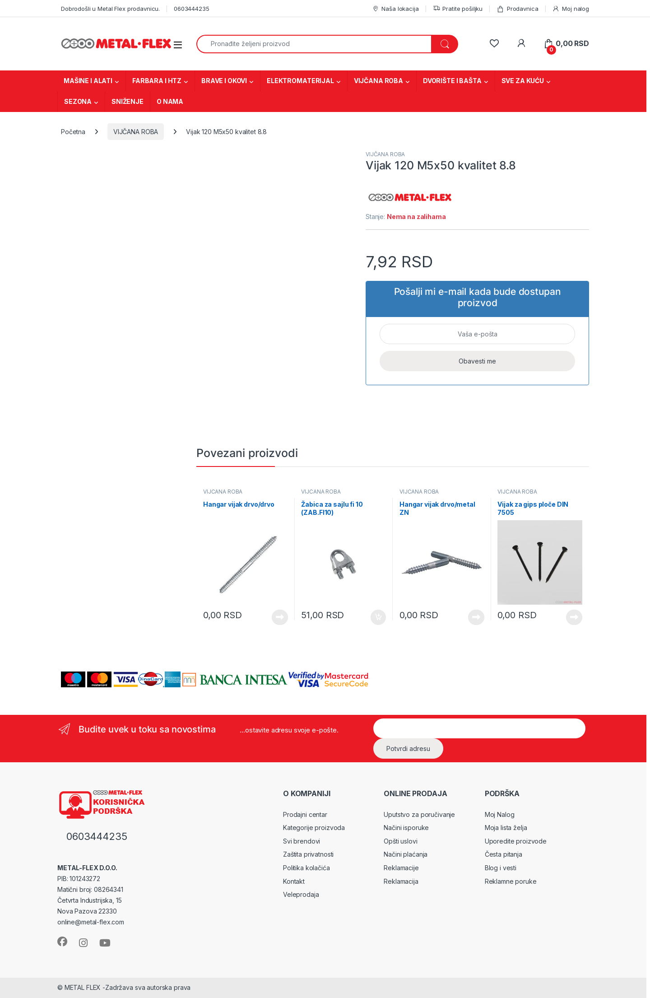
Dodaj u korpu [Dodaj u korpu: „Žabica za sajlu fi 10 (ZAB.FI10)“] (378, 617)
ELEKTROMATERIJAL (300, 80)
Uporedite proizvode (516, 841)
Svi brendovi (301, 841)
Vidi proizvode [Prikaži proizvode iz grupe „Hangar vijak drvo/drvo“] (280, 617)
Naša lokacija (395, 9)
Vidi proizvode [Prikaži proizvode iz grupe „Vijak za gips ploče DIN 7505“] (574, 617)
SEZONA (78, 101)
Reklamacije (401, 868)
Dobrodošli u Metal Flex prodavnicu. (110, 8)
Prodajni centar (305, 814)
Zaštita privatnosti (308, 854)
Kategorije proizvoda (314, 827)
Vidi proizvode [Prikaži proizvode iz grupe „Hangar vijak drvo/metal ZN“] (476, 617)
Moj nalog (570, 9)
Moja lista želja (506, 827)
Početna (73, 131)
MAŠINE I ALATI (88, 80)
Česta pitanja (503, 854)
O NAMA (170, 101)
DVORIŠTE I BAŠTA (452, 80)
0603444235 (191, 8)
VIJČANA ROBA (378, 80)
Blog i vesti (500, 868)
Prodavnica (517, 9)
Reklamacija (401, 881)
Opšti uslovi (400, 841)
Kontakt (294, 881)
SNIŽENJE (127, 101)
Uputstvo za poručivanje (419, 814)
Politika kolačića (306, 868)
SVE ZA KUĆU (522, 80)
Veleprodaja (301, 894)
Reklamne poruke (511, 881)
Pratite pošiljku (458, 9)
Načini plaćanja (405, 854)
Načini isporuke (406, 827)
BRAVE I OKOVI (224, 80)
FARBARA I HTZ (156, 80)
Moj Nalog (500, 814)
